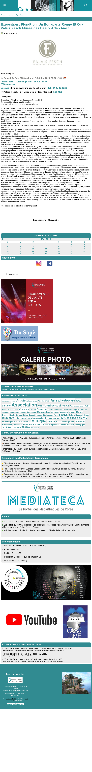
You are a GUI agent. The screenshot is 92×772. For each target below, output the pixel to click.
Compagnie (31, 412)
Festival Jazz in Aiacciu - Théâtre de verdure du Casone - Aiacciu (32, 523)
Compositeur (43, 412)
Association (24, 404)
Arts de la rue (32, 401)
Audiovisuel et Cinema (14, 561)
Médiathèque (7, 422)
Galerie (72, 415)
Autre (87, 406)
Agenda (10, 15)
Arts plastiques (63, 400)
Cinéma (42, 409)
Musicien (27, 422)
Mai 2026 (46, 239)
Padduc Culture (11, 553)
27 (33, 253)
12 (20, 249)
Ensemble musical (35, 415)
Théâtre (26, 427)
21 (46, 251)
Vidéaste (35, 428)
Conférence (55, 412)
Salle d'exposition (52, 425)
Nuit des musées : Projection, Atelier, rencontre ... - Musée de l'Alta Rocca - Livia (39, 532)
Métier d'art (18, 422)
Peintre (51, 421)
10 (84, 247)
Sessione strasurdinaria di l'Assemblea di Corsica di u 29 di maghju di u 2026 (38, 648)
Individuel (8, 417)
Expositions (19, 15)
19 (20, 251)
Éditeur (25, 415)
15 (59, 249)
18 (7, 251)
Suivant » (53, 220)
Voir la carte (9, 33)
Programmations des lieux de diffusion (21, 557)
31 (84, 253)
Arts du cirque (44, 401)
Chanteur (24, 409)
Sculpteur (7, 427)
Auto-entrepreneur (77, 406)
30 (71, 253)
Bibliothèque (13, 409)
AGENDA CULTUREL (46, 235)
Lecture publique (52, 418)
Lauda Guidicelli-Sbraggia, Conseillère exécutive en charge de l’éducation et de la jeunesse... (33, 661)
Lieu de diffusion (70, 417)
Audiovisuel (53, 405)
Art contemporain (8, 401)
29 (59, 253)
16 (71, 249)
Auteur (65, 405)
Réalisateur (17, 425)
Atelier (41, 406)
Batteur (4, 409)
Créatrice (72, 412)
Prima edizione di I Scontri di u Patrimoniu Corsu (25, 654)
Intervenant (20, 418)
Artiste (21, 400)
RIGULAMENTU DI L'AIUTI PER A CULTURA (24, 546)
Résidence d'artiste (33, 424)
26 (20, 253)
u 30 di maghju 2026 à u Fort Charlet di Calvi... (17, 656)
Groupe (79, 415)
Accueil (3, 15)
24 (84, 251)
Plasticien (80, 421)
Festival (63, 414)
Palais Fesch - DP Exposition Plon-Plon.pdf (26, 92)
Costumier (64, 412)
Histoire (86, 415)
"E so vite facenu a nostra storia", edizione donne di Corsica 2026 (33, 659)
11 (7, 249)
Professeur (7, 425)
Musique (38, 421)
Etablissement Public (50, 415)
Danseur (5, 415)
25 (7, 253)
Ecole (12, 415)
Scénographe (80, 425)
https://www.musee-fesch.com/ (28, 88)
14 (46, 249)
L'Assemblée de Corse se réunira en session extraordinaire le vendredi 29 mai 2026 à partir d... (33, 650)
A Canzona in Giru (12, 549)
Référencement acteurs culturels (17, 387)
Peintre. (58, 422)
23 (71, 251)
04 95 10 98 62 (11, 699)
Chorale (33, 409)
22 (59, 251)
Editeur (19, 415)
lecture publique (38, 418)
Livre (84, 417)
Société (17, 427)
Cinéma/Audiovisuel (55, 409)
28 (46, 253)
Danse (79, 412)
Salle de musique (67, 425)
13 (33, 249)
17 (84, 249)
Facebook (51, 267)
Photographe (68, 422)
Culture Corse (13, 274)
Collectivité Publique (70, 409)
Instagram (40, 267)
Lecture (29, 418)
